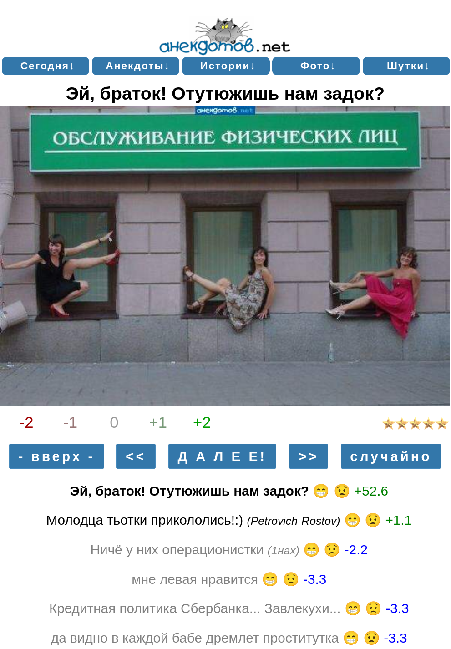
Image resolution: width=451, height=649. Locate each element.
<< (136, 456)
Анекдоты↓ (138, 65)
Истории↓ (228, 65)
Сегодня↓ (48, 65)
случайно (390, 456)
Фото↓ (318, 65)
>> (309, 456)
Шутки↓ (409, 65)
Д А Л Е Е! (222, 456)
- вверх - (56, 456)
